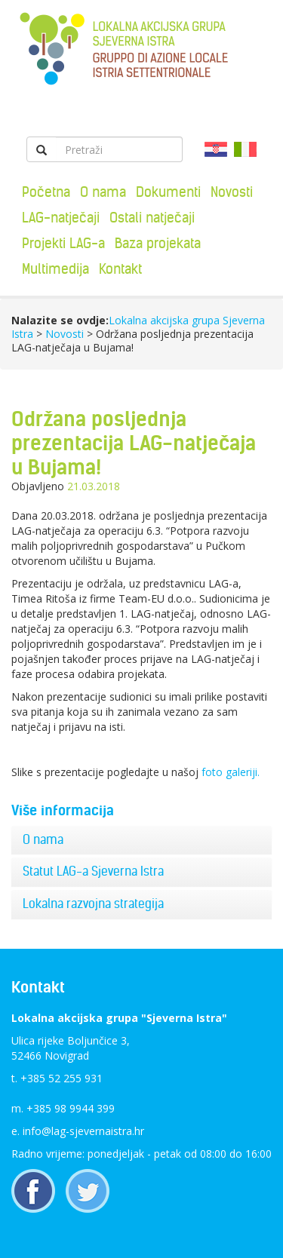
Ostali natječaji (152, 217)
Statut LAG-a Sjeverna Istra (93, 871)
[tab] (141, 840)
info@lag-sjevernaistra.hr (83, 1131)
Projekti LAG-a (63, 243)
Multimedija (55, 269)
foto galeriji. (232, 772)
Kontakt (120, 269)
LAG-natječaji (61, 217)
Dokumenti (168, 192)
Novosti (232, 192)
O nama (103, 192)
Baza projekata (158, 243)
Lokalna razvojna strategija (93, 903)
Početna (46, 192)
